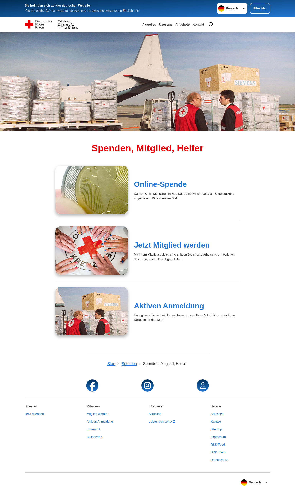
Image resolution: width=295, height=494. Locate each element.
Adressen (217, 414)
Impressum (218, 437)
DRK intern (218, 452)
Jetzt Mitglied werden (172, 245)
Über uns (165, 24)
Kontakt (198, 24)
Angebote (183, 24)
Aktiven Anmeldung (169, 306)
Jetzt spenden (34, 414)
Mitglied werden (97, 414)
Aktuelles (149, 24)
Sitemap (216, 429)
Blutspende (94, 437)
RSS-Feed (218, 444)
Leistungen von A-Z (162, 421)
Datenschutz (219, 460)
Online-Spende (160, 184)
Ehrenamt (93, 429)
